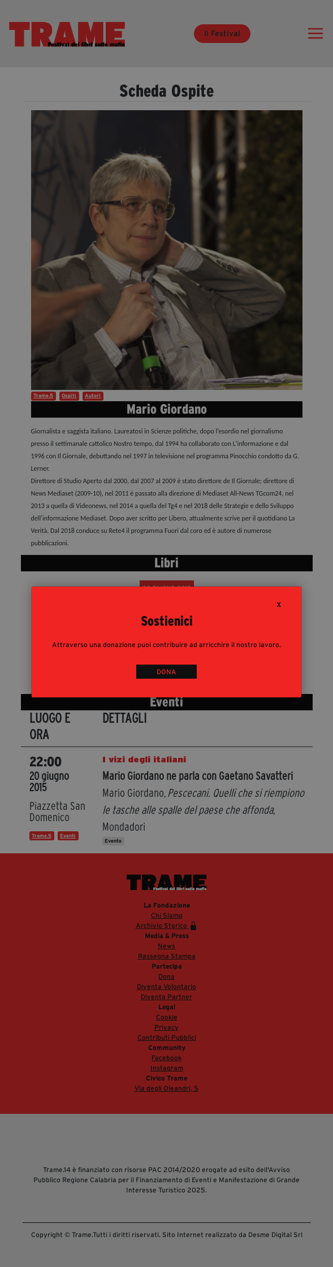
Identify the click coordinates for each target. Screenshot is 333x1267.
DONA (166, 671)
